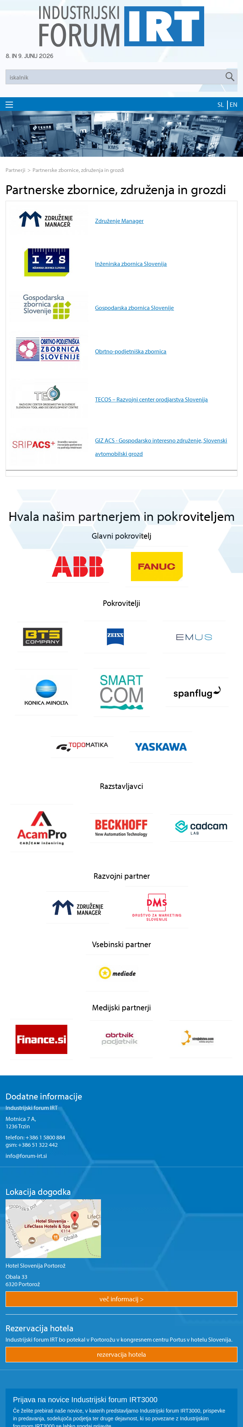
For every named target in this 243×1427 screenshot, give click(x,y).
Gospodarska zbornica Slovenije (92, 278)
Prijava (121, 1380)
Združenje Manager (77, 217)
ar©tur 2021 (121, 1418)
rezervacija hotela (121, 1269)
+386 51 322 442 (38, 1060)
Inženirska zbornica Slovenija (89, 248)
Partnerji (16, 169)
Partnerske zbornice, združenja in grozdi (78, 169)
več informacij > (121, 1214)
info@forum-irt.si (26, 1071)
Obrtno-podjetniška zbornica (88, 309)
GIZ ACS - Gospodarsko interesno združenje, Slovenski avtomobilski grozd (143, 370)
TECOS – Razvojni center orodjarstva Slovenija (109, 340)
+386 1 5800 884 (45, 1052)
